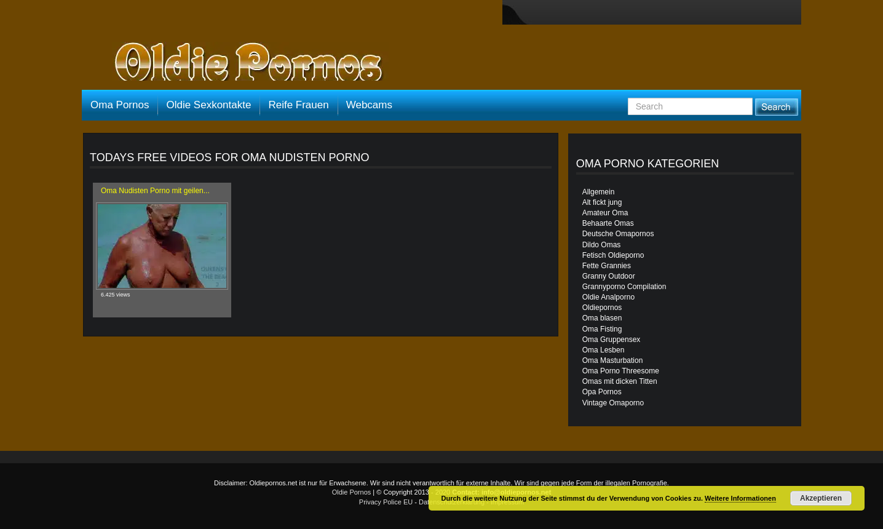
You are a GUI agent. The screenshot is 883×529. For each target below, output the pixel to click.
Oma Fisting (602, 329)
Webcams (369, 105)
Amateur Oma (605, 213)
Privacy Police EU (386, 502)
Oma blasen (602, 318)
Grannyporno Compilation (624, 286)
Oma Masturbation (612, 360)
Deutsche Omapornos (618, 233)
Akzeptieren (821, 498)
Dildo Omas (601, 245)
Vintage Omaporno (613, 403)
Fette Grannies (606, 265)
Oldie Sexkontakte (208, 105)
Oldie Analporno (608, 297)
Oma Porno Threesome (620, 371)
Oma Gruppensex (611, 339)
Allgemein (598, 192)
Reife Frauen (298, 105)
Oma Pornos (119, 105)
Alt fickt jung (602, 202)
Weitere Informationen (740, 498)
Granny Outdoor (608, 276)
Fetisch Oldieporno (613, 255)
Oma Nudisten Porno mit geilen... (155, 190)
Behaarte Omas (608, 223)
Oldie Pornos (351, 492)
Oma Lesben (603, 350)
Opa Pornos (602, 392)
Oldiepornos (602, 307)
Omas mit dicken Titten (619, 381)
